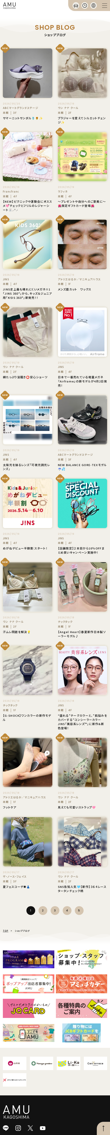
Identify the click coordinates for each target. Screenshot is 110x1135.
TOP (5, 930)
